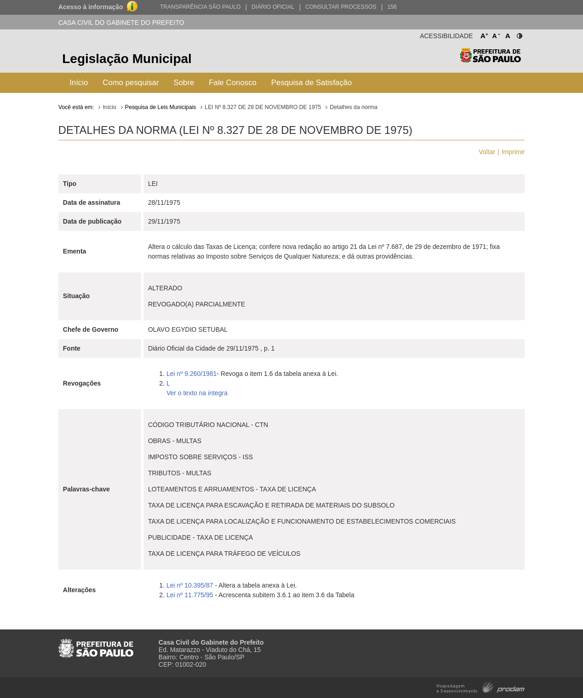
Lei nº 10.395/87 (189, 585)
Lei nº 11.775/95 (190, 595)
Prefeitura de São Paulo (490, 60)
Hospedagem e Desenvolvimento (481, 687)
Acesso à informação (90, 7)
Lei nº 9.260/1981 (191, 373)
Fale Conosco (233, 82)
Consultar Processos (341, 7)
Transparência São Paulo (200, 7)
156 (391, 7)
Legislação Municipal (127, 59)
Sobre (184, 82)
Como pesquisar (131, 82)
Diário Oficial (272, 7)
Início (78, 82)
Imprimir (513, 152)
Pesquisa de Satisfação (311, 82)
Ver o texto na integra (197, 393)
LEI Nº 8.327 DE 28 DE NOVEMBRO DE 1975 (263, 107)
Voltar (487, 152)
